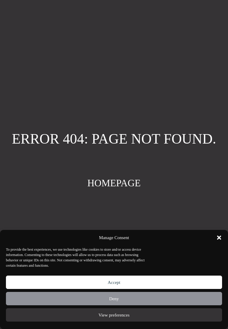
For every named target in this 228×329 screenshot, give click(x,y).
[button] (219, 238)
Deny (114, 298)
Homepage (113, 183)
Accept (114, 282)
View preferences (114, 315)
